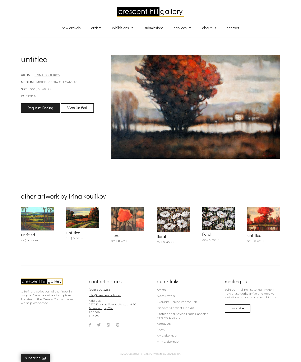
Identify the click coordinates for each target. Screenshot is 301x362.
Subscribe (35, 358)
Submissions (153, 27)
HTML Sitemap (168, 341)
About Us (209, 27)
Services (183, 27)
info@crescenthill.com (105, 295)
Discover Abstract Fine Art (175, 308)
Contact (233, 27)
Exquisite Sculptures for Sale (177, 302)
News (161, 329)
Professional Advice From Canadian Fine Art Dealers (182, 315)
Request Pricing (40, 107)
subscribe (237, 308)
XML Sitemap (167, 335)
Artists (96, 27)
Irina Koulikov (47, 75)
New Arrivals (71, 27)
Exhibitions (123, 27)
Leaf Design (173, 353)
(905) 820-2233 (99, 289)
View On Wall (77, 107)
